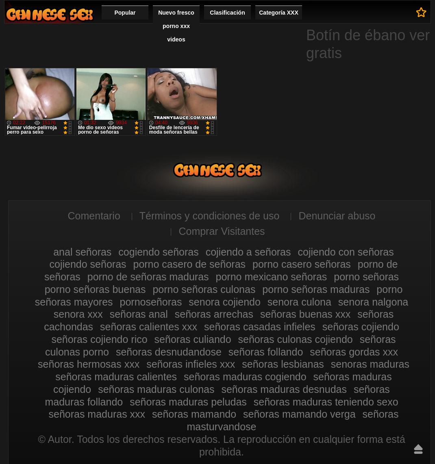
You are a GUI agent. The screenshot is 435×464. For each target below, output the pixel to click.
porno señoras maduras (316, 289)
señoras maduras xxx (96, 414)
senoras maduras (370, 364)
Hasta (418, 449)
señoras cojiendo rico (99, 339)
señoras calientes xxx (148, 326)
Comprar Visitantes (221, 231)
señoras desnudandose (169, 352)
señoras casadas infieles (259, 326)
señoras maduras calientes (116, 376)
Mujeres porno (50, 14)
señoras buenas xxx (305, 314)
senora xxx (78, 314)
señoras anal (139, 314)
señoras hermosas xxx (88, 364)
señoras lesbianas (283, 364)
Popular (124, 12)
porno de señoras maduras (148, 276)
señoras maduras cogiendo (245, 376)
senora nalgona (373, 302)
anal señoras (82, 252)
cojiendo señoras (88, 264)
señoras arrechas (214, 314)
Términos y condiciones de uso (209, 215)
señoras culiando (192, 339)
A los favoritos (421, 12)
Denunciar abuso (336, 215)
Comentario (94, 215)
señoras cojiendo (360, 326)
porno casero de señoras (189, 264)
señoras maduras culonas (156, 389)
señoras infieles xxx (190, 364)
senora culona (299, 302)
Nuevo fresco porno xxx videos (176, 26)
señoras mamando (194, 414)
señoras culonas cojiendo (295, 339)
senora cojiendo (225, 302)
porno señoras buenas (95, 289)
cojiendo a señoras (248, 252)
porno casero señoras (301, 264)
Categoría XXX (278, 12)
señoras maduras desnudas (284, 389)
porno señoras (366, 276)
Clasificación (227, 12)
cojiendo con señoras (346, 252)
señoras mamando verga (299, 414)
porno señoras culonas (203, 289)
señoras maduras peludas (188, 402)
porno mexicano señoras (271, 276)
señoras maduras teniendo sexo (326, 402)
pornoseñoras (151, 302)
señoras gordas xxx (354, 352)
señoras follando (265, 352)
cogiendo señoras (158, 252)
